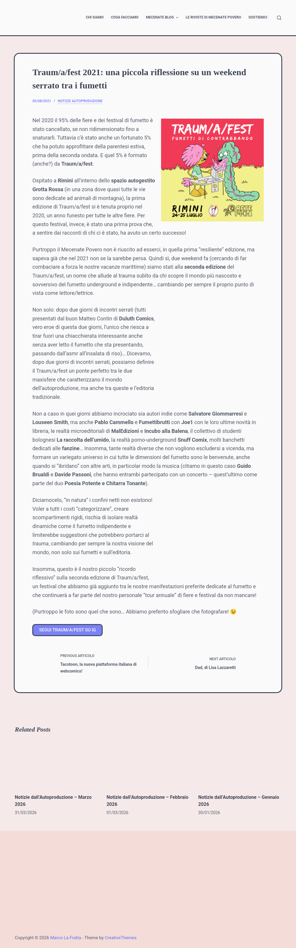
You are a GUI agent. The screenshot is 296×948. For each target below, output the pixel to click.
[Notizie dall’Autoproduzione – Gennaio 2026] (239, 763)
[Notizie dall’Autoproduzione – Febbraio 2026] (148, 763)
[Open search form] (279, 18)
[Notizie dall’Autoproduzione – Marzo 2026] (56, 763)
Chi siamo (95, 17)
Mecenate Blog (163, 17)
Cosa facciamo (124, 17)
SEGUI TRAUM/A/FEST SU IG (67, 630)
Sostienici (257, 17)
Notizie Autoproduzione (80, 101)
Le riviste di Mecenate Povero (213, 17)
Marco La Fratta (65, 937)
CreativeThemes (121, 937)
